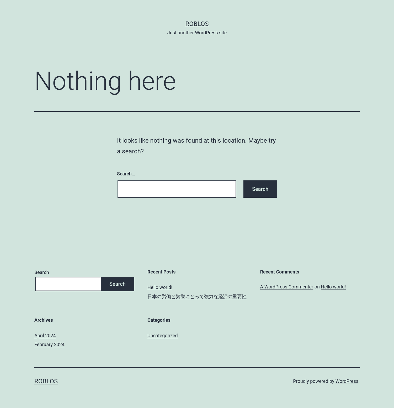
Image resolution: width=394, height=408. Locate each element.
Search (41, 272)
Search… (126, 173)
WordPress (347, 381)
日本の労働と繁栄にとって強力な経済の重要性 (197, 296)
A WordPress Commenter (286, 286)
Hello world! (159, 287)
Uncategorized (162, 335)
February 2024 (49, 344)
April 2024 (45, 335)
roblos (197, 24)
